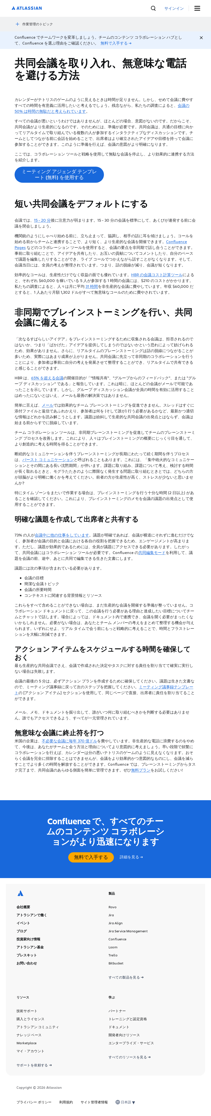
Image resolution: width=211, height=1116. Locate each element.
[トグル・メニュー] (199, 8)
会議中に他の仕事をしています (62, 534)
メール (47, 404)
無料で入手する (91, 856)
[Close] (201, 37)
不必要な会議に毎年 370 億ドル (69, 740)
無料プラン (141, 769)
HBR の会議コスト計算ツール (157, 274)
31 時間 (91, 285)
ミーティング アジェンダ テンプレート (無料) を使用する (59, 174)
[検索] (172, 8)
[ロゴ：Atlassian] (27, 8)
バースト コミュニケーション (48, 459)
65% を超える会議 (47, 377)
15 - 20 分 (42, 219)
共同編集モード (152, 551)
